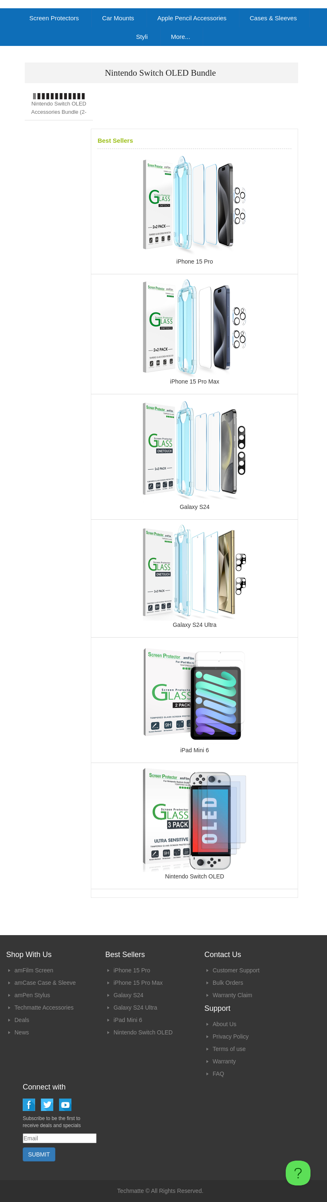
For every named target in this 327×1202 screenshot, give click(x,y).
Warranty (224, 1061)
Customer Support (236, 970)
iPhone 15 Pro (132, 970)
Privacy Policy (231, 1036)
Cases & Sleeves (273, 18)
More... (180, 36)
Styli (141, 36)
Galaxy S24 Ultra (135, 1007)
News (21, 1032)
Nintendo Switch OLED (143, 1032)
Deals (21, 1020)
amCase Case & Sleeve (45, 982)
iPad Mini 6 (128, 1020)
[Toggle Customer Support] (298, 1173)
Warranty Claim (232, 995)
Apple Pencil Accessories (192, 18)
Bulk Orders (228, 982)
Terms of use (229, 1049)
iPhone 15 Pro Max (138, 982)
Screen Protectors (54, 18)
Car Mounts (118, 18)
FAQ (218, 1073)
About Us (225, 1024)
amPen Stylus (32, 995)
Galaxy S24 (128, 995)
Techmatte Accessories (43, 1007)
